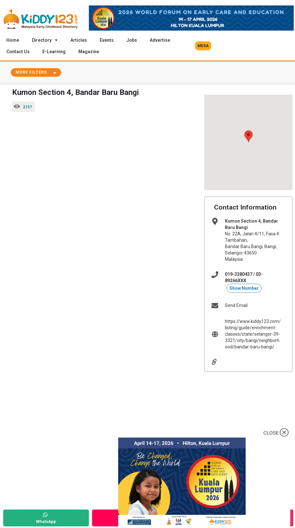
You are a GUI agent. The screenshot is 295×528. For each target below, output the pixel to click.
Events (107, 40)
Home (12, 40)
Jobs (131, 40)
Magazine (88, 51)
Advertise (160, 40)
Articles (78, 40)
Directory (45, 40)
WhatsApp (46, 521)
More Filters (31, 72)
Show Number (244, 288)
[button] (203, 45)
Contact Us (18, 51)
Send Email (236, 305)
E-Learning (54, 51)
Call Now (135, 521)
